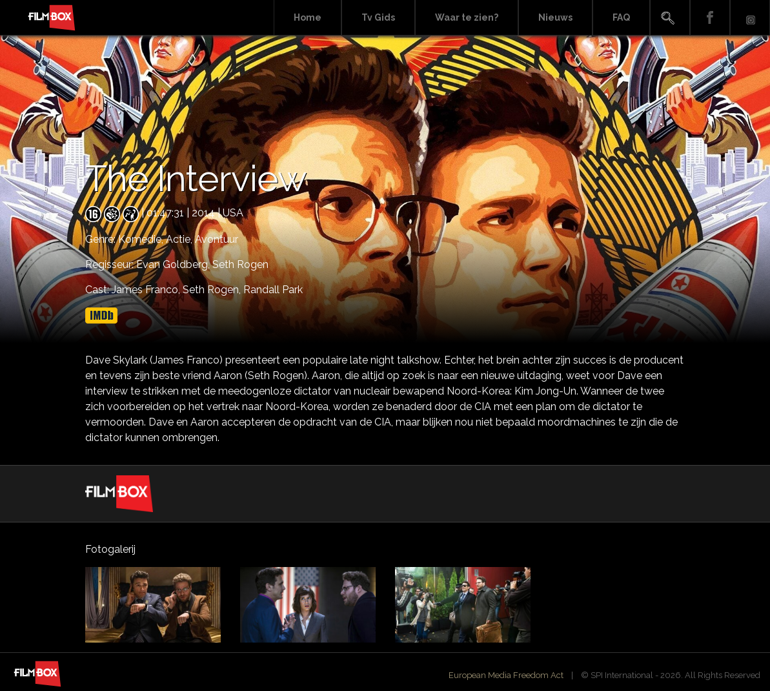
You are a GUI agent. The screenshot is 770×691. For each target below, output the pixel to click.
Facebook (710, 18)
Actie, (180, 239)
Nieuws (555, 17)
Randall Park (273, 290)
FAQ (621, 17)
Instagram (750, 18)
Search (670, 18)
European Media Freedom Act (506, 675)
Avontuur (216, 239)
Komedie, (142, 239)
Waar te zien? (466, 17)
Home (307, 17)
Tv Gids (378, 17)
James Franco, (147, 290)
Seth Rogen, (213, 290)
